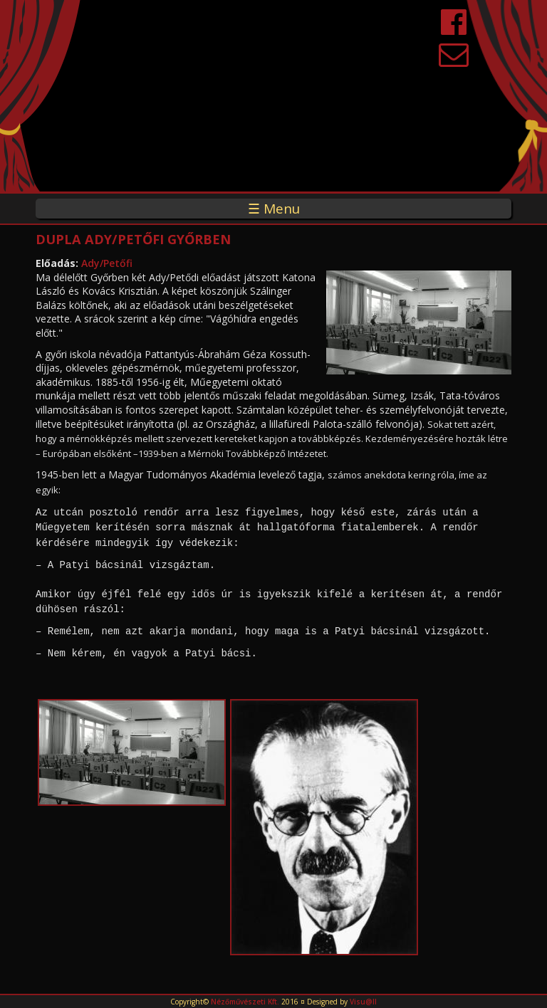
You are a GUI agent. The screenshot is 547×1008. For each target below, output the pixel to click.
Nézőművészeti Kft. (245, 1002)
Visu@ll (363, 1002)
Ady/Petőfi (106, 263)
